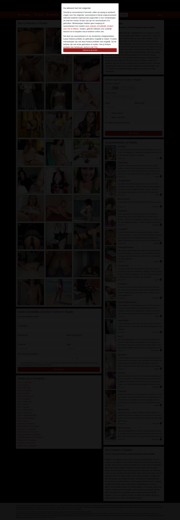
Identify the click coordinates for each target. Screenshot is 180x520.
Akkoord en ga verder (90, 50)
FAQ (95, 47)
